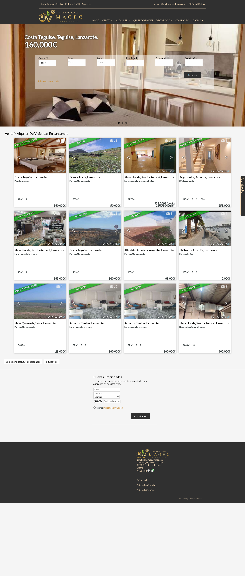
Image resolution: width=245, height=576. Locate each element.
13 (113, 140)
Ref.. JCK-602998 (164, 171)
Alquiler (123, 20)
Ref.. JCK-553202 (109, 244)
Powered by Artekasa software (190, 499)
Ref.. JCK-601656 (164, 317)
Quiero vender (143, 20)
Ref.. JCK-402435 (54, 317)
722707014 (143, 471)
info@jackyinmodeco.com (171, 3)
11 (168, 140)
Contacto (182, 20)
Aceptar (109, 407)
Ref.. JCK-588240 (54, 244)
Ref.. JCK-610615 (109, 171)
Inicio (95, 20)
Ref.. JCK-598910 (219, 171)
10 (113, 286)
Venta (107, 20)
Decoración (164, 20)
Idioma (197, 20)
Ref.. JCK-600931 (219, 317)
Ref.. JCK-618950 (54, 171)
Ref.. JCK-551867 (164, 244)
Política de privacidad (113, 407)
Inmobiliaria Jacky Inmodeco (150, 460)
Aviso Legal (142, 480)
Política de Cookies (145, 490)
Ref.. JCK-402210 (109, 317)
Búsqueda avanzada (48, 81)
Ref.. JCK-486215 (219, 244)
